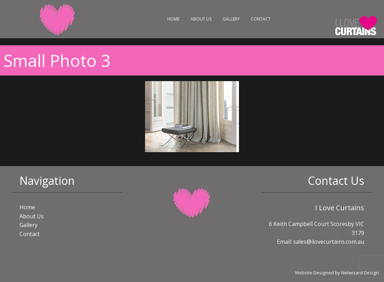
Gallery (231, 19)
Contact (261, 19)
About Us (201, 19)
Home (173, 19)
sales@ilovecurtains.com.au (328, 241)
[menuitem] (173, 19)
